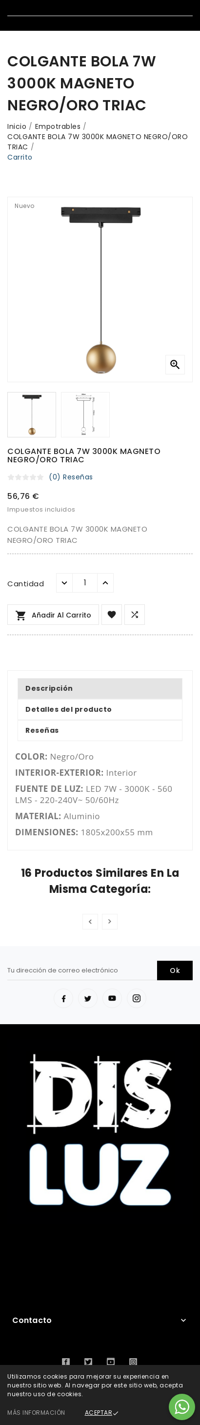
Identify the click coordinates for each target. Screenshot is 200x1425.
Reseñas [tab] (42, 730)
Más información (36, 1412)
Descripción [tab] (49, 688)
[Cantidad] (85, 583)
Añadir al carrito (53, 615)
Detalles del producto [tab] (68, 709)
